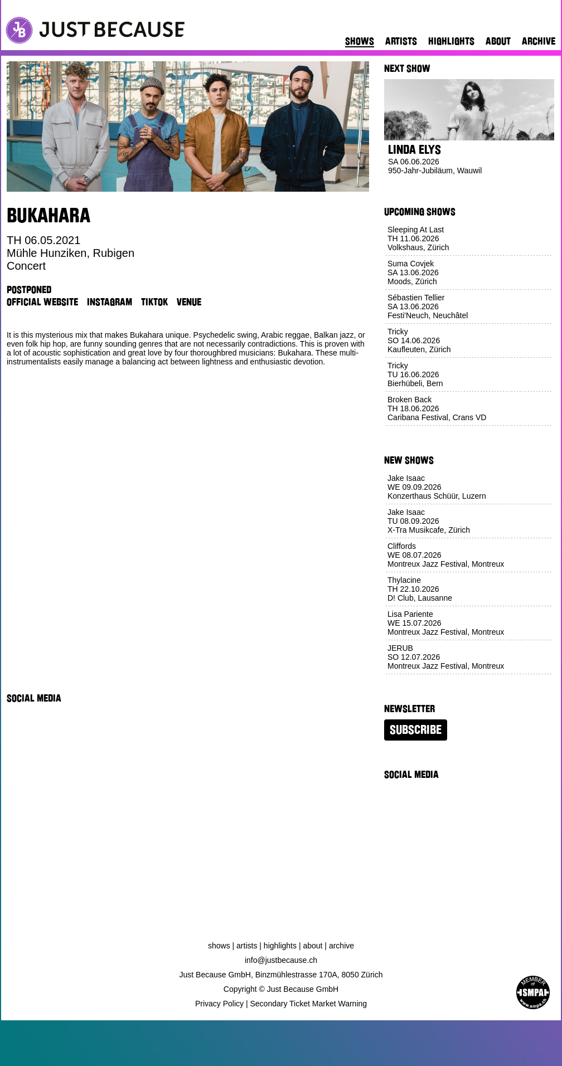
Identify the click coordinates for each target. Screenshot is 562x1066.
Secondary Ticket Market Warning (308, 1003)
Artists (401, 41)
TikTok (154, 302)
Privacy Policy (219, 1003)
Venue (189, 302)
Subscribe (416, 730)
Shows (359, 41)
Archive (538, 41)
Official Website (42, 302)
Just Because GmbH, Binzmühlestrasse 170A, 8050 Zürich (281, 974)
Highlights (451, 41)
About (498, 41)
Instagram (109, 302)
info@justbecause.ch (281, 960)
